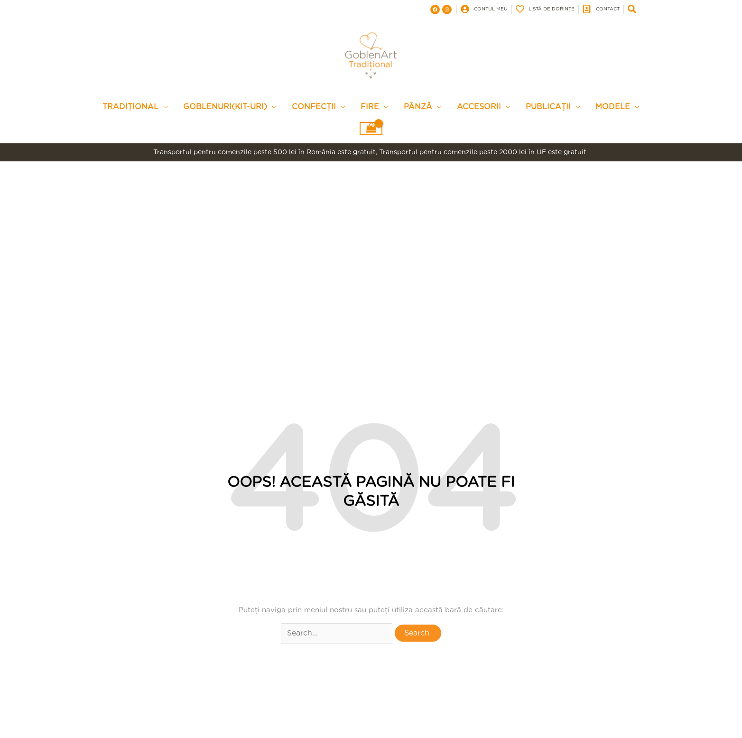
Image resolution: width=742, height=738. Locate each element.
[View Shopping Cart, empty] (371, 133)
